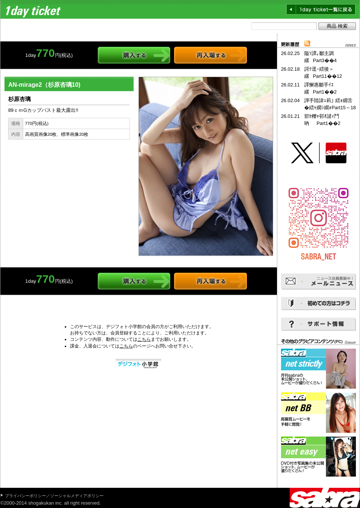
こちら (144, 339)
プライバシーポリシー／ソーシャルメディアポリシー (54, 495)
